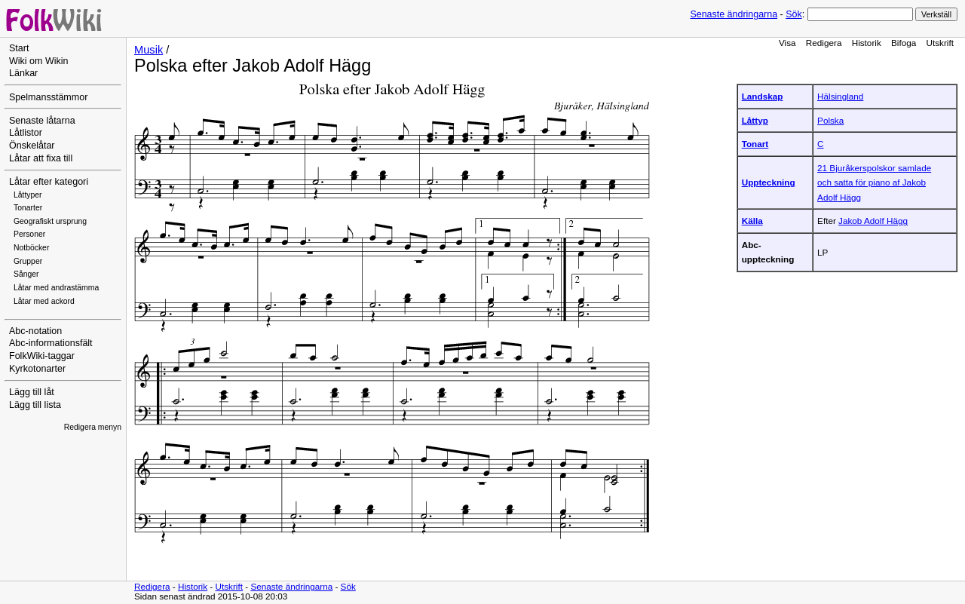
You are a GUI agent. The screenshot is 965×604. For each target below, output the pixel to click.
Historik (866, 43)
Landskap (762, 96)
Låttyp (755, 120)
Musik (148, 50)
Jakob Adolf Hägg (873, 220)
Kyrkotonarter (37, 368)
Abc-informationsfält (51, 343)
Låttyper (28, 195)
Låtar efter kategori (48, 181)
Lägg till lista (35, 405)
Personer (29, 234)
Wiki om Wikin (39, 61)
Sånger (26, 274)
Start (19, 48)
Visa (787, 43)
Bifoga (903, 43)
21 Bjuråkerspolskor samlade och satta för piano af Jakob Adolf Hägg (874, 182)
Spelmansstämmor (48, 97)
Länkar (23, 73)
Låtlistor (25, 132)
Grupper (28, 261)
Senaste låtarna (42, 120)
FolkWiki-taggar (42, 356)
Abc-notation (35, 331)
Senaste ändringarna (733, 14)
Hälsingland (840, 96)
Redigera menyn (92, 427)
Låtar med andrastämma (56, 288)
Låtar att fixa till (40, 158)
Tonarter (28, 208)
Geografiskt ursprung (50, 221)
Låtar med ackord (44, 301)
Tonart (755, 144)
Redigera (824, 43)
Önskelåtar (32, 145)
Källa (752, 220)
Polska (830, 120)
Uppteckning (768, 182)
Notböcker (31, 248)
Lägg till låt (31, 392)
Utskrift (940, 43)
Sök (793, 14)
